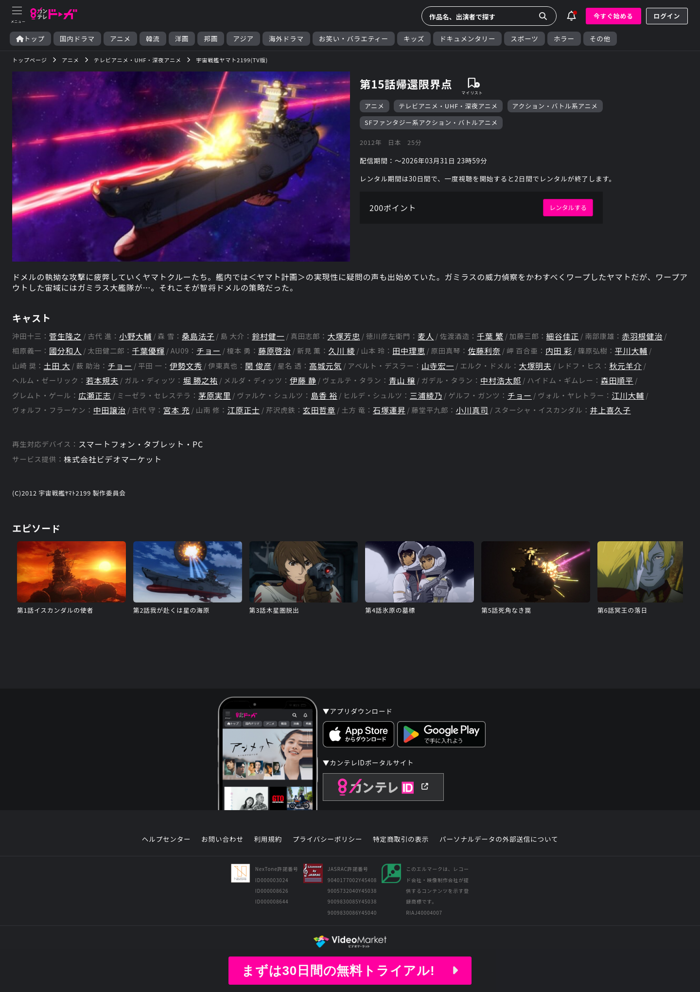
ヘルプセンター (166, 839)
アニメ (120, 38)
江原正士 (244, 410)
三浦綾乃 (426, 395)
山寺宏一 (437, 366)
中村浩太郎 (500, 380)
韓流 (153, 38)
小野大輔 (135, 336)
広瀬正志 (94, 395)
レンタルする (568, 207)
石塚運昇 (389, 410)
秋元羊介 (625, 366)
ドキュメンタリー (467, 38)
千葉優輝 (148, 350)
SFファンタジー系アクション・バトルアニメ (431, 122)
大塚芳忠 (344, 336)
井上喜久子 (610, 410)
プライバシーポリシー (328, 839)
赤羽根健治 (642, 336)
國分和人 (65, 350)
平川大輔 (631, 350)
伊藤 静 (303, 380)
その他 (600, 38)
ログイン (667, 15)
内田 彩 (558, 350)
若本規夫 (102, 380)
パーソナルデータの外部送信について (498, 839)
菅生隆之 (65, 336)
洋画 (182, 38)
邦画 (211, 38)
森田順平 (617, 380)
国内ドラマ (77, 38)
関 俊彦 (258, 366)
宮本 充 (176, 410)
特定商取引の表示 (401, 839)
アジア (243, 38)
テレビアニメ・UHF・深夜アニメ (448, 105)
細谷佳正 (562, 336)
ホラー (564, 38)
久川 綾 (342, 350)
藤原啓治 (274, 350)
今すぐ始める (613, 15)
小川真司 (472, 410)
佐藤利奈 (484, 350)
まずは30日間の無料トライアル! (350, 970)
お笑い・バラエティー (353, 38)
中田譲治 (109, 410)
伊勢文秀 (186, 366)
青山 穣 (402, 380)
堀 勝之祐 (200, 380)
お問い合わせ (222, 839)
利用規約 (268, 839)
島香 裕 (324, 395)
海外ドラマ (286, 38)
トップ (30, 38)
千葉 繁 (490, 336)
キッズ (413, 38)
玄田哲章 (319, 410)
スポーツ (524, 38)
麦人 (426, 336)
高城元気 (325, 366)
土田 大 (57, 366)
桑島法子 (198, 336)
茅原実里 (214, 395)
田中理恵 (408, 350)
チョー (208, 350)
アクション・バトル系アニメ (555, 105)
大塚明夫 (535, 366)
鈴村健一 (268, 336)
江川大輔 (628, 395)
